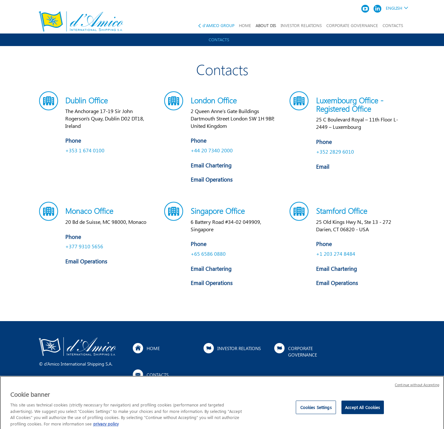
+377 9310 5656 (84, 246)
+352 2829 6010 (335, 151)
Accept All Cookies (362, 410)
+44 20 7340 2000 (212, 150)
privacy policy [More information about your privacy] (106, 426)
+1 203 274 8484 (335, 253)
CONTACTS (393, 25)
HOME (245, 25)
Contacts (219, 39)
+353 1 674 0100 (84, 150)
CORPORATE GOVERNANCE (352, 25)
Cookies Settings (316, 410)
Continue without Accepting (417, 387)
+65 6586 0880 (208, 253)
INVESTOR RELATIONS (301, 25)
